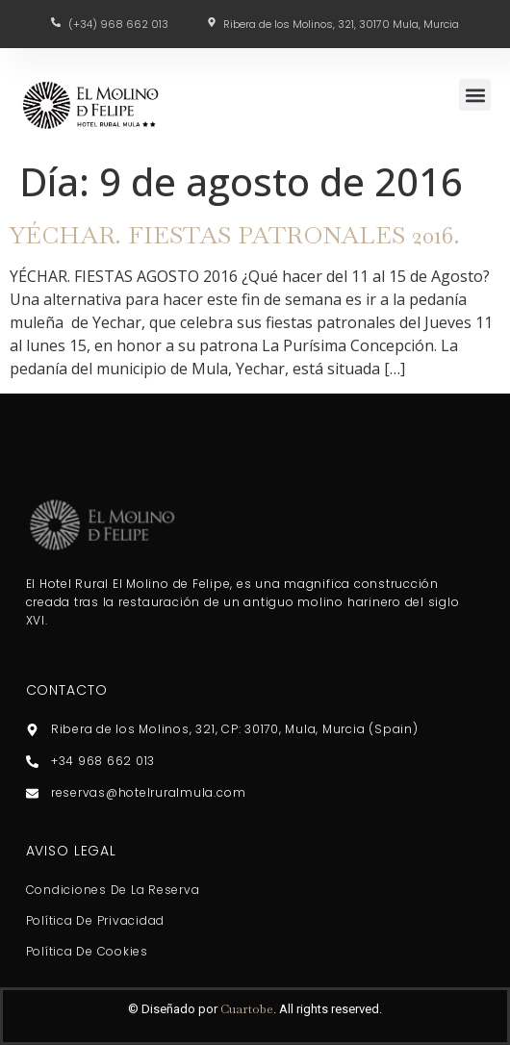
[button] (475, 95)
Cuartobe (246, 1009)
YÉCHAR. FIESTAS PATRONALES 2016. (235, 234)
